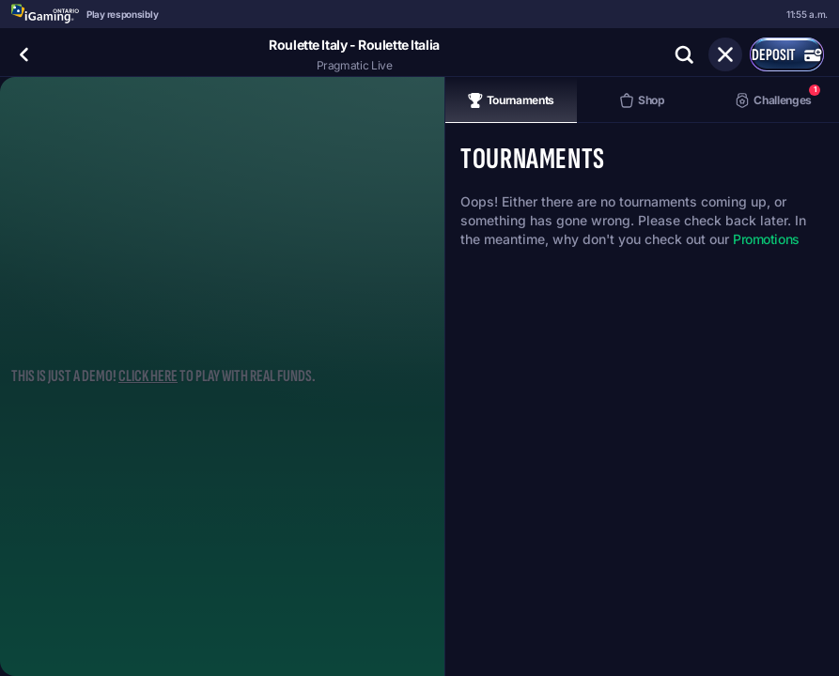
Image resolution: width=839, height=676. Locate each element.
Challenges (777, 96)
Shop (642, 100)
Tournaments (511, 100)
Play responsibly (122, 14)
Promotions (766, 239)
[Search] (684, 54)
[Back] (24, 54)
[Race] (725, 54)
